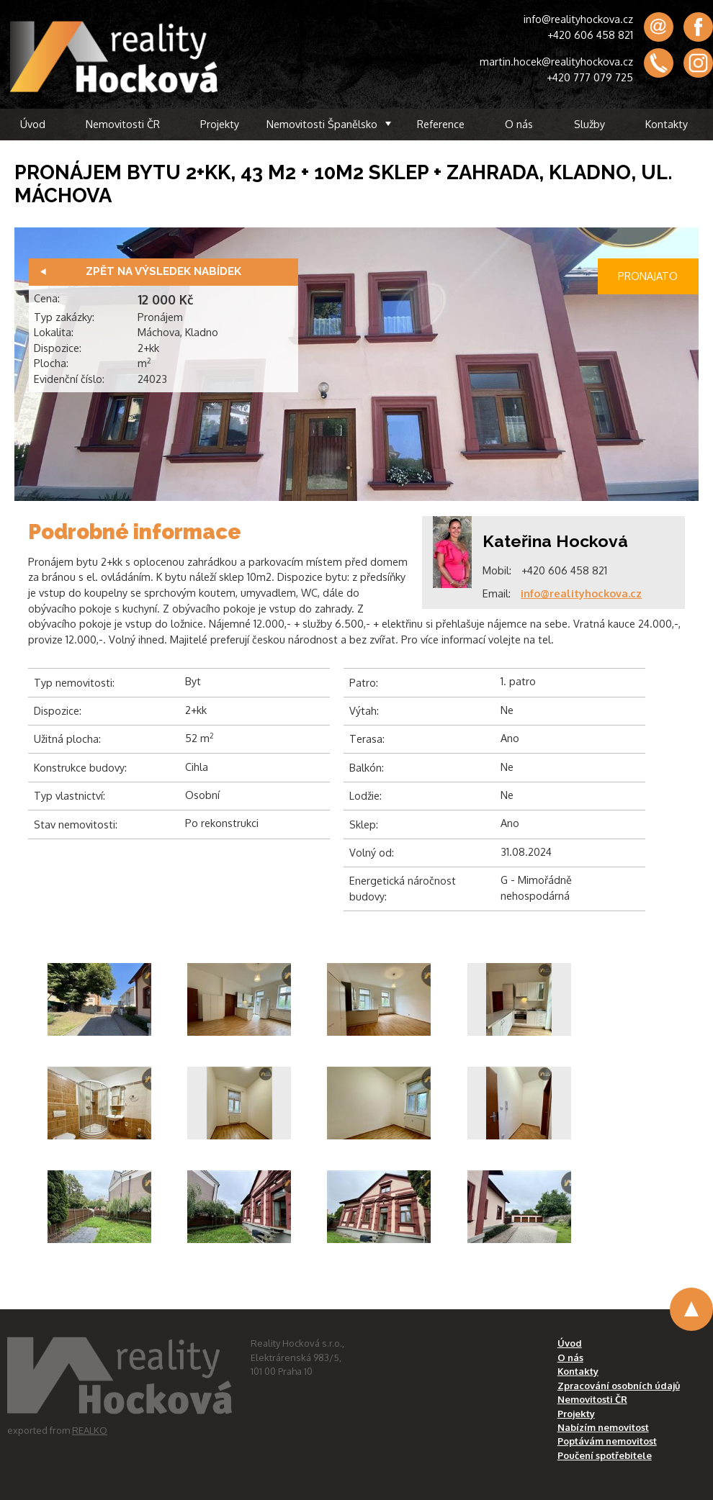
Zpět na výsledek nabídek (163, 271)
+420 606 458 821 (590, 34)
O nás (519, 123)
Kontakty (666, 123)
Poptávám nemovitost (607, 1441)
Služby (589, 123)
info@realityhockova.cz (578, 18)
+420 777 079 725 (590, 77)
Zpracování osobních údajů (618, 1385)
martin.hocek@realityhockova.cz (556, 61)
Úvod (32, 123)
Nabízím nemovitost (603, 1427)
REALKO (89, 1430)
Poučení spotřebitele (604, 1455)
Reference (441, 123)
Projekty (219, 123)
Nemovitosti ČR (123, 123)
